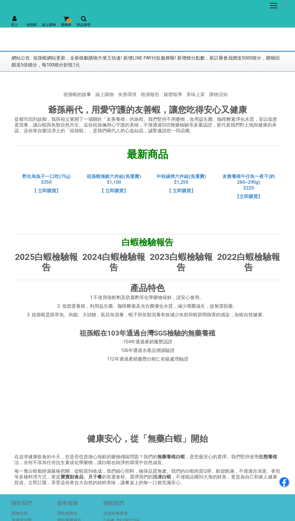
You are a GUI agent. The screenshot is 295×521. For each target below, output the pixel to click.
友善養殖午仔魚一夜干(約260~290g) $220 (248, 182)
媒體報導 (173, 94)
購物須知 (218, 94)
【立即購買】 (248, 196)
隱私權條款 (67, 513)
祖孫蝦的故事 (77, 94)
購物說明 (20, 513)
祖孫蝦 (32, 25)
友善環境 (127, 94)
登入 (14, 21)
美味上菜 (195, 94)
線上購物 (49, 25)
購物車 (66, 21)
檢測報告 (150, 94)
